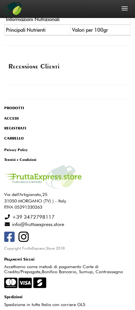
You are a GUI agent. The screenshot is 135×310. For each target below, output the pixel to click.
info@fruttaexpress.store (37, 224)
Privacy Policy (16, 149)
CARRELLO (14, 138)
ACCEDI (11, 118)
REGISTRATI (15, 128)
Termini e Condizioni (20, 159)
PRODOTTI (14, 108)
